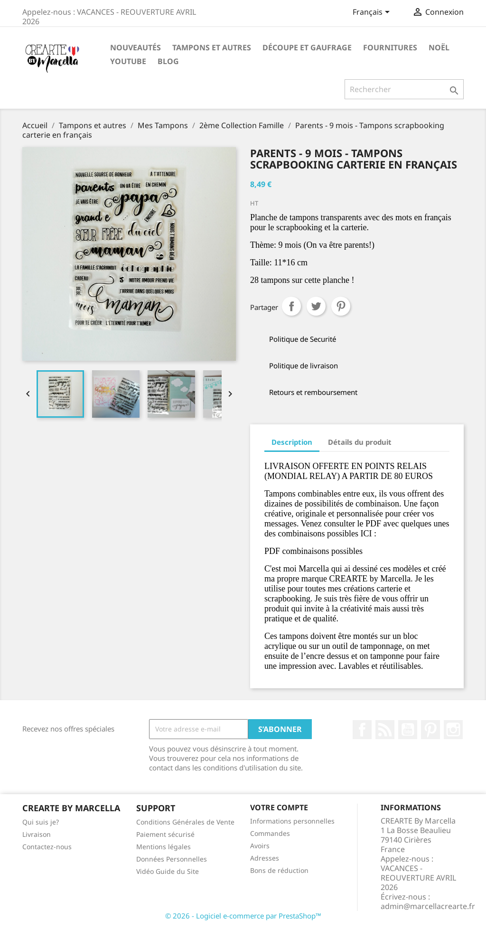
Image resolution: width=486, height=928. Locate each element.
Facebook (362, 729)
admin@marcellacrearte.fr (428, 906)
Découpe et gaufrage (307, 47)
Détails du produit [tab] (360, 442)
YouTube (407, 729)
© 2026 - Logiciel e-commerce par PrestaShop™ (243, 915)
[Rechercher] (404, 89)
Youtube (128, 61)
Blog (168, 61)
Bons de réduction (279, 870)
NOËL (439, 47)
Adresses (264, 857)
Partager (291, 306)
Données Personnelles (171, 858)
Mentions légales (163, 846)
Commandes (270, 833)
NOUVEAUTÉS (135, 47)
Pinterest (340, 306)
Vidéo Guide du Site (167, 871)
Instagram (453, 729)
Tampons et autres (211, 47)
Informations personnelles (292, 820)
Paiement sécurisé (165, 834)
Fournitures (390, 47)
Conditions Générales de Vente (185, 821)
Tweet (316, 306)
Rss (384, 729)
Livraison (36, 834)
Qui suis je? (40, 821)
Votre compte (279, 807)
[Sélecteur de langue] (373, 13)
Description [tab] (291, 442)
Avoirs (260, 845)
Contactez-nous (47, 846)
